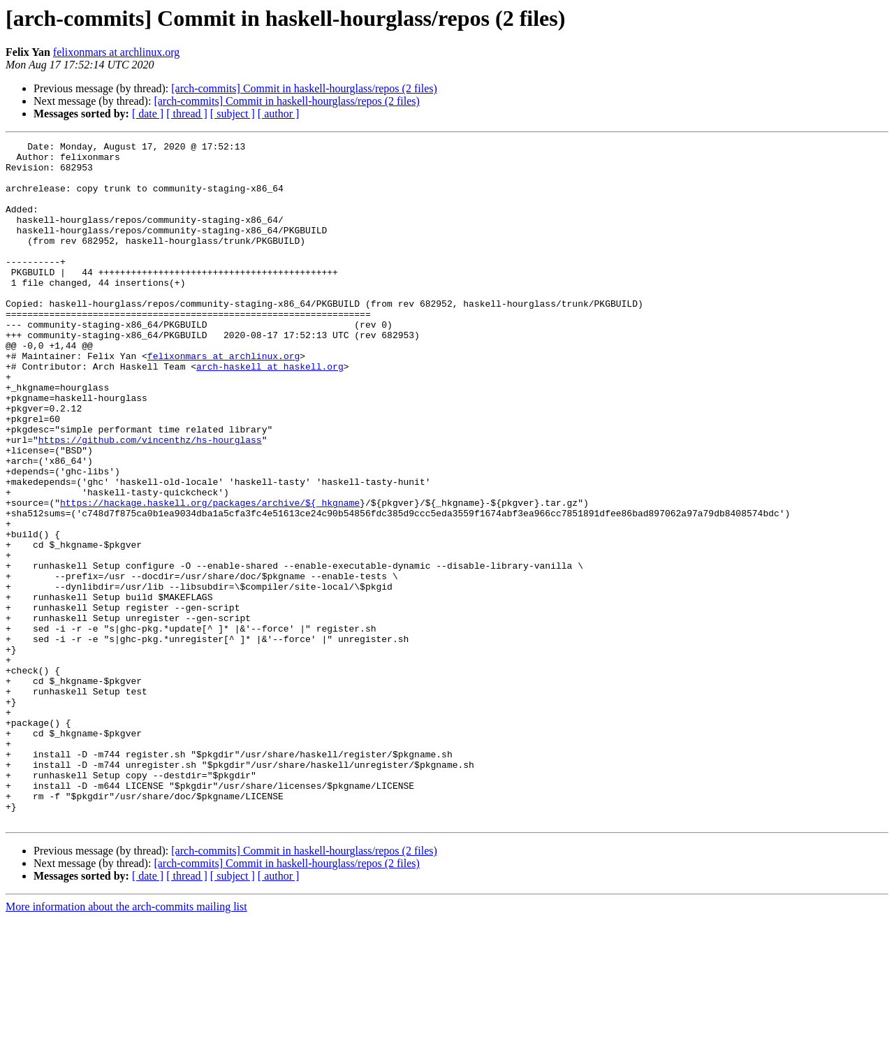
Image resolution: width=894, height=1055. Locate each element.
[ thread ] (186, 113)
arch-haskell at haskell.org (270, 412)
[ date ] (147, 113)
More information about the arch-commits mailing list (126, 1043)
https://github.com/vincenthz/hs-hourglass (150, 500)
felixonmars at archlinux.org (116, 52)
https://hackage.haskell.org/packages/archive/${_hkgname (210, 575)
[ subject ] (232, 113)
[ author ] (279, 113)
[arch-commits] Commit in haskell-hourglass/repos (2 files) (304, 88)
